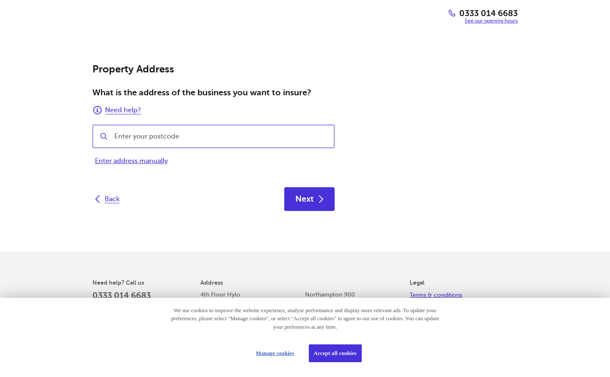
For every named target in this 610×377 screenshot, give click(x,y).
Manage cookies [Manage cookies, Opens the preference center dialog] (275, 353)
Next (309, 199)
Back (107, 199)
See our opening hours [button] (491, 20)
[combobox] (221, 136)
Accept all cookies (334, 353)
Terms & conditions (436, 295)
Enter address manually (131, 161)
